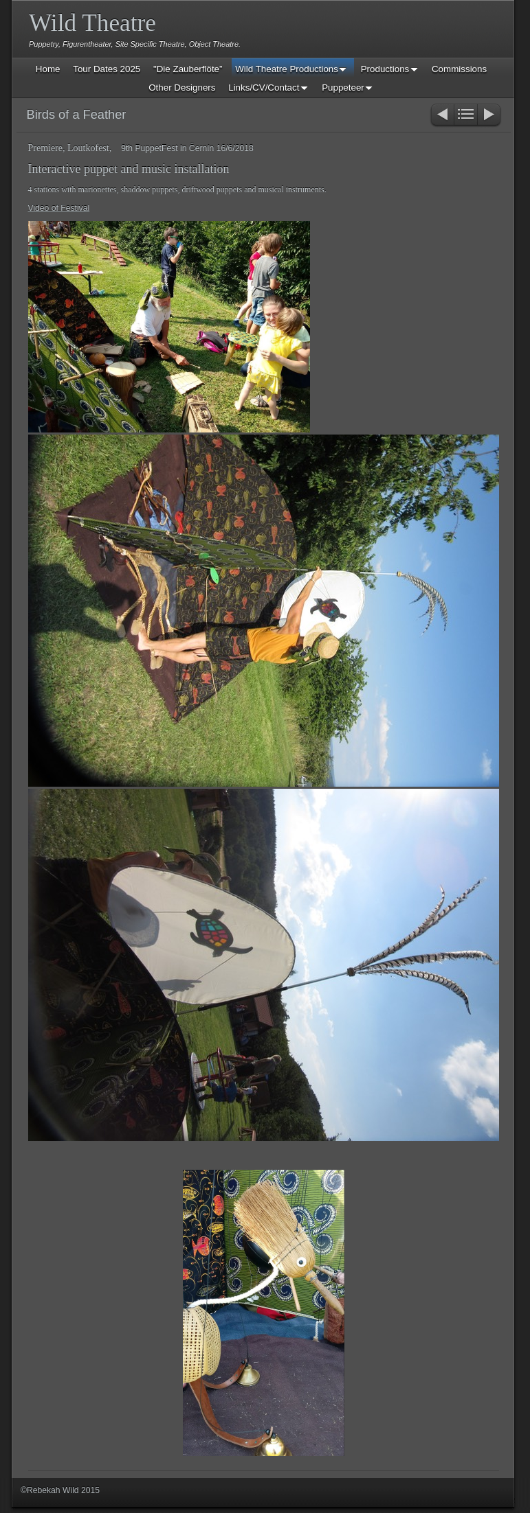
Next (490, 116)
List (466, 116)
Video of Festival (59, 208)
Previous (442, 116)
